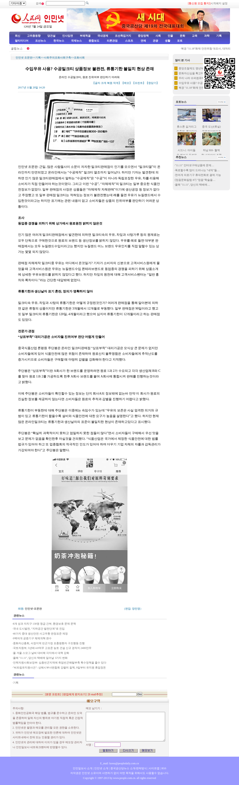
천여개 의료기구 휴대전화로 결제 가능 (198, 175)
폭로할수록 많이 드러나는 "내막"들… (197, 170)
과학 (206, 35)
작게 (115, 83)
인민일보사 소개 (82, 768)
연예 (143, 40)
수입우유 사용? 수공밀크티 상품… (199, 83)
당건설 (51, 35)
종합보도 (94, 40)
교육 (194, 35)
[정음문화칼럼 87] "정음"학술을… (195, 180)
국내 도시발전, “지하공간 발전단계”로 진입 (39, 628)
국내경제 (102, 35)
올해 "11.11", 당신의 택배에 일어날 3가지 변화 (40, 657)
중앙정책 (143, 35)
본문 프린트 (53, 694)
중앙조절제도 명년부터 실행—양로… (201, 68)
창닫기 (152, 83)
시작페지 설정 (219, 3)
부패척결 (85, 35)
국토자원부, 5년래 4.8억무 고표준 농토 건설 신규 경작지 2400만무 (52, 648)
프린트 (139, 83)
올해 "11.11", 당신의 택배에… (192, 184)
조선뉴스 (41, 40)
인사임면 (67, 35)
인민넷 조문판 (24, 57)
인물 (170, 35)
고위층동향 (34, 35)
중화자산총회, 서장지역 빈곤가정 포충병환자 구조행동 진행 (49, 643)
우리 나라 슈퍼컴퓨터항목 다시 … (199, 78)
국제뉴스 (76, 40)
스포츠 (128, 40)
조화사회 (79, 57)
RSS (164, 768)
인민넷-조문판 (33, 608)
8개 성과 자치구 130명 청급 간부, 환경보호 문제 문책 (44, 623)
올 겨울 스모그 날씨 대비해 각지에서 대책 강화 (41, 653)
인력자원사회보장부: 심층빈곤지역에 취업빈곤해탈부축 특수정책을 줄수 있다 (59, 662)
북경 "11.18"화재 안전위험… (195, 87)
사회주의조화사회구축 (57, 57)
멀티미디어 (21, 40)
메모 (126, 83)
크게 (103, 83)
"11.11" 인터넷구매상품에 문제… (194, 165)
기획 (219, 35)
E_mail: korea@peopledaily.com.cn (119, 763)
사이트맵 (154, 768)
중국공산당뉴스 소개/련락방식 (128, 768)
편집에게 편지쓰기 (74, 694)
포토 (179, 40)
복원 (109, 83)
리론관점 (112, 40)
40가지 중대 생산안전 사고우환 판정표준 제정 (40, 633)
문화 (182, 35)
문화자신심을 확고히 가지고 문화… (200, 73)
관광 (155, 40)
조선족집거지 (123, 35)
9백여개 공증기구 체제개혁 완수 (32, 638)
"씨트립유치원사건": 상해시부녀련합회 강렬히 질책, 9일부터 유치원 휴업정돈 (60, 667)
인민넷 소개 (100, 768)
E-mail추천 (95, 694)
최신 (17, 35)
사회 (158, 35)
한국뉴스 (58, 40)
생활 (167, 40)
